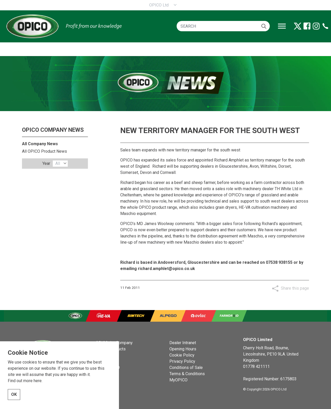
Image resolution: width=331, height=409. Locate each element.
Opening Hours (182, 348)
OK (14, 402)
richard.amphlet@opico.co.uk (166, 268)
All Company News (40, 143)
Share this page (295, 288)
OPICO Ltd (159, 5)
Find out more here (25, 388)
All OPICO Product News (44, 151)
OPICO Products (111, 348)
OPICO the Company (114, 342)
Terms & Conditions (187, 373)
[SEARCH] (223, 26)
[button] (264, 26)
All (57, 163)
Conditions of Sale (186, 367)
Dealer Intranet (182, 342)
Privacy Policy (182, 361)
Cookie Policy (181, 355)
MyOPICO (178, 379)
